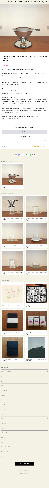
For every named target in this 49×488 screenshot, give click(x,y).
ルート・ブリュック (5, 451)
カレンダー (4, 423)
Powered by (24, 473)
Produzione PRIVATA (7, 447)
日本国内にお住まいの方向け (25, 136)
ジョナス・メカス (5, 400)
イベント (3, 437)
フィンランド (4, 390)
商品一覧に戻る (24, 464)
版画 (2, 418)
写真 (2, 414)
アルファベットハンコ (6, 404)
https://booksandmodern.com (24, 69)
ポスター (3, 442)
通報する (45, 140)
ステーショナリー (5, 456)
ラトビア (3, 395)
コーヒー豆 (4, 381)
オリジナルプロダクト (6, 371)
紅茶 (2, 386)
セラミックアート (5, 432)
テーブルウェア (5, 409)
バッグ (2, 428)
